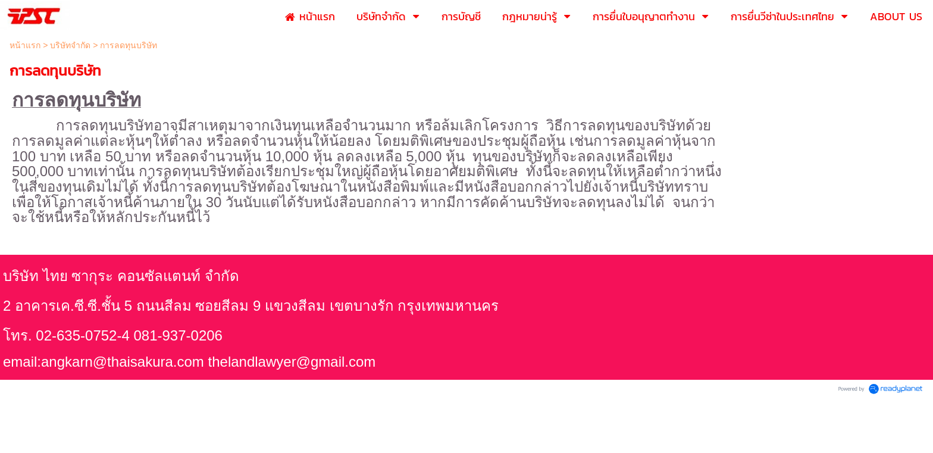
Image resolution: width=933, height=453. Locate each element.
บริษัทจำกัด (70, 45)
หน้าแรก (25, 45)
